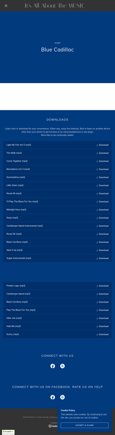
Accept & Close (85, 425)
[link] (54, 7)
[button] (6, 5)
